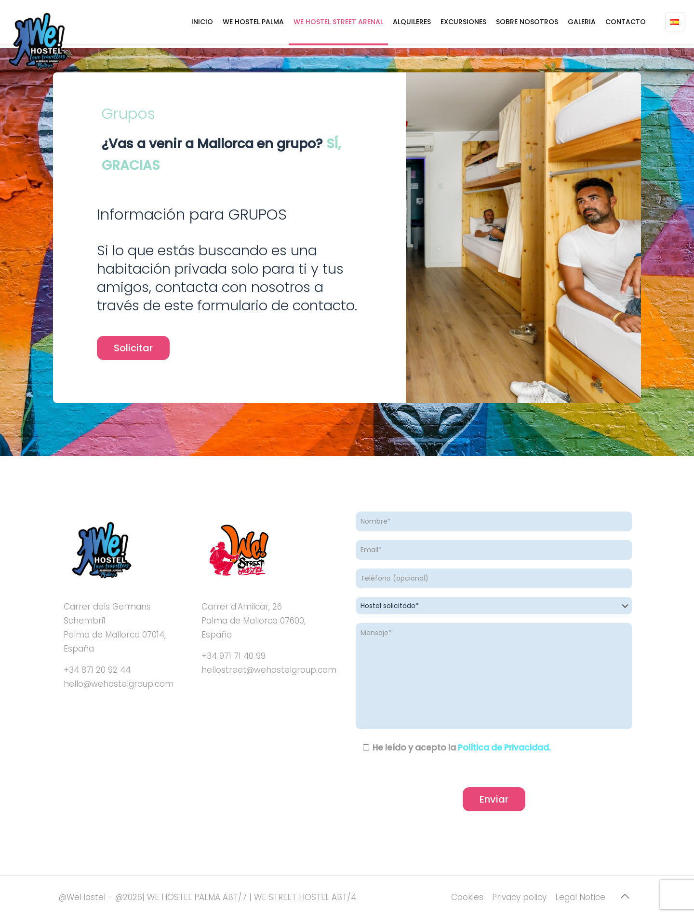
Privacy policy (519, 897)
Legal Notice (580, 897)
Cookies (467, 897)
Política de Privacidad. (504, 747)
